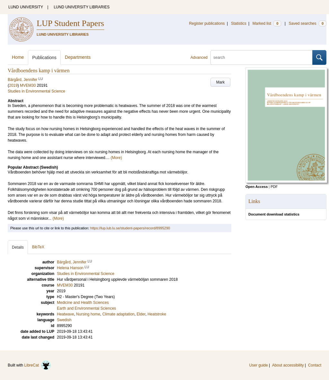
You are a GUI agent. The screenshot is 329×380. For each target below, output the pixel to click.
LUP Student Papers (70, 23)
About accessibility (288, 365)
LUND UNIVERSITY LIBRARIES (82, 7)
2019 (13, 85)
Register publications (207, 23)
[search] (261, 57)
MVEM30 (28, 85)
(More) (116, 157)
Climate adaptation (118, 314)
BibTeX (38, 247)
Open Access (256, 187)
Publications (44, 57)
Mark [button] (220, 82)
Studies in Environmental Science (36, 91)
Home (18, 57)
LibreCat (37, 365)
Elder (141, 314)
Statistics (238, 23)
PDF (274, 187)
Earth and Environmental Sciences (86, 308)
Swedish (64, 320)
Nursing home (88, 314)
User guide (258, 365)
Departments (78, 57)
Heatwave (65, 314)
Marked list (267, 23)
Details (18, 247)
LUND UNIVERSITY (25, 7)
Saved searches (307, 23)
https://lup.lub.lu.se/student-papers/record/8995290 (130, 228)
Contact (314, 365)
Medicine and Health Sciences (83, 302)
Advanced (199, 57)
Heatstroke (156, 314)
